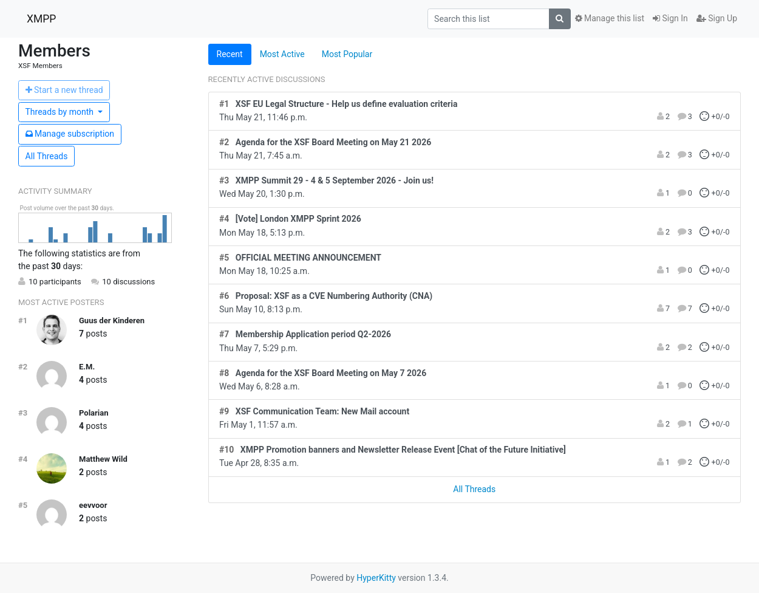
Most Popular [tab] (347, 54)
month (61, 112)
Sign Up (716, 18)
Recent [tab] (230, 54)
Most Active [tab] (282, 54)
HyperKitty (376, 578)
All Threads (47, 156)
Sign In (670, 18)
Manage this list (609, 18)
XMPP (41, 19)
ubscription (70, 134)
